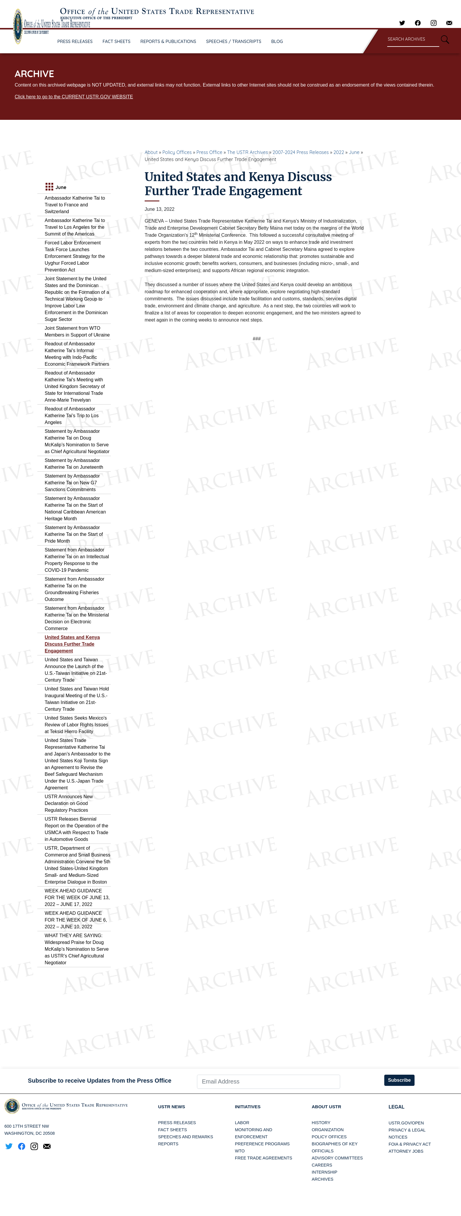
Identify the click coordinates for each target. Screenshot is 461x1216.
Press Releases (177, 1123)
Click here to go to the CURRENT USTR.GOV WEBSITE (74, 96)
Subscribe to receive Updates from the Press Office (99, 1080)
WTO (240, 1151)
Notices (398, 1137)
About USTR (327, 1106)
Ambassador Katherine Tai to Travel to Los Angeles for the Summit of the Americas (75, 227)
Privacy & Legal (407, 1130)
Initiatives (248, 1106)
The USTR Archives (247, 152)
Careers (322, 1165)
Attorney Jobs (406, 1151)
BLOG (277, 41)
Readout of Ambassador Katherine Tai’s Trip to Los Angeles (72, 415)
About (151, 152)
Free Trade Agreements (263, 1158)
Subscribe (399, 1080)
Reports (168, 1144)
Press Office (209, 152)
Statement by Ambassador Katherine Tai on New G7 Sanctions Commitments (72, 482)
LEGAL (397, 1106)
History (321, 1123)
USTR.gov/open (406, 1123)
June (354, 152)
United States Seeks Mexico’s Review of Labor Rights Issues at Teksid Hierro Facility (76, 724)
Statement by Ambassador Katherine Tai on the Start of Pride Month (74, 534)
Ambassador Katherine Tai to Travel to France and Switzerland (75, 205)
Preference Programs (262, 1144)
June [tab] (55, 187)
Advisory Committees (337, 1158)
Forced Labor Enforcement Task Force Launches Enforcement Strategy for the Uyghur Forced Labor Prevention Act (75, 256)
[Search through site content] (413, 39)
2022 (338, 152)
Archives (322, 1179)
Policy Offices (177, 152)
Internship (324, 1172)
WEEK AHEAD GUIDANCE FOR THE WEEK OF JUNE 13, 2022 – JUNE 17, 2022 (77, 897)
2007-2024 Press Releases (301, 152)
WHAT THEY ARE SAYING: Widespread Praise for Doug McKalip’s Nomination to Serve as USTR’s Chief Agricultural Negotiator (77, 949)
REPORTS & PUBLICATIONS (168, 41)
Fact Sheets (172, 1130)
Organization (327, 1130)
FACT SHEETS (117, 41)
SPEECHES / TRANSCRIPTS (233, 41)
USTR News (172, 1106)
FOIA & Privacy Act (410, 1144)
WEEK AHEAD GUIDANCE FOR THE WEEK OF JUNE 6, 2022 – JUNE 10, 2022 (76, 920)
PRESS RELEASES (75, 41)
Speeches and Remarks (185, 1137)
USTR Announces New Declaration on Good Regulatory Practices (69, 803)
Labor (242, 1123)
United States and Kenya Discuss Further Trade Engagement (72, 644)
